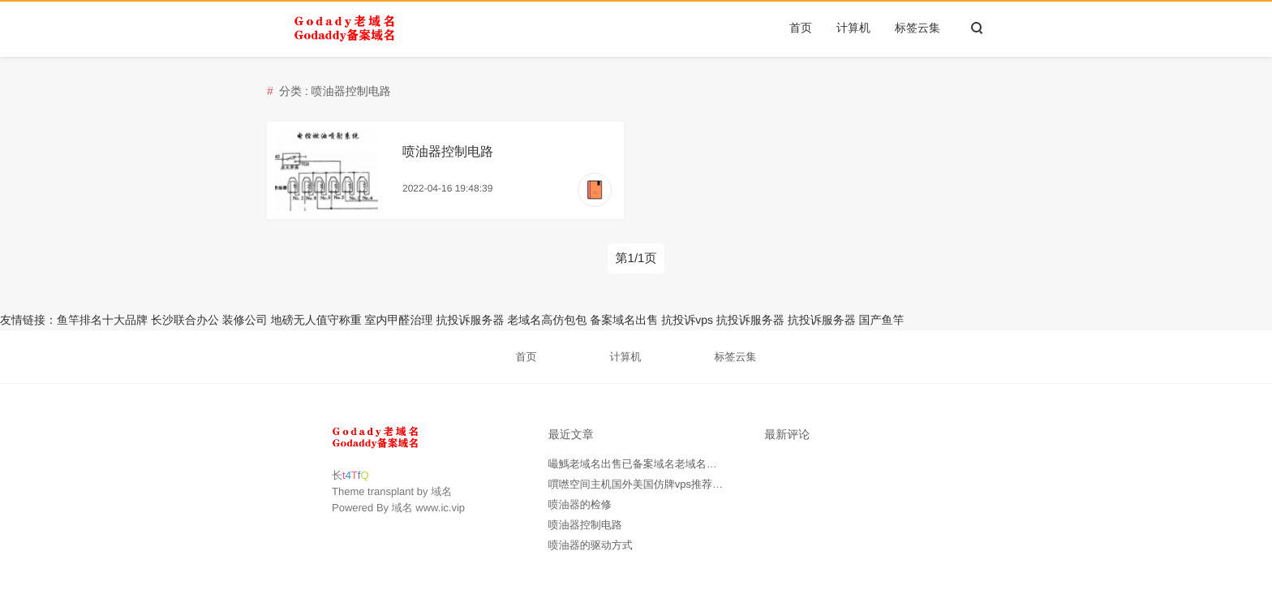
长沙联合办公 (185, 319)
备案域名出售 (624, 319)
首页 (800, 27)
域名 (441, 491)
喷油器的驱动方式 (590, 545)
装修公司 (245, 319)
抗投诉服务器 (470, 319)
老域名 (524, 319)
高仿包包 (564, 319)
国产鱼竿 (882, 319)
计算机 (853, 27)
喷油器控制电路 (447, 152)
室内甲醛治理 (399, 319)
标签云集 (917, 27)
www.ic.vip (440, 508)
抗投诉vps (687, 319)
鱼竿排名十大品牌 (102, 319)
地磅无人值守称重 (316, 319)
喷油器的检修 (580, 504)
